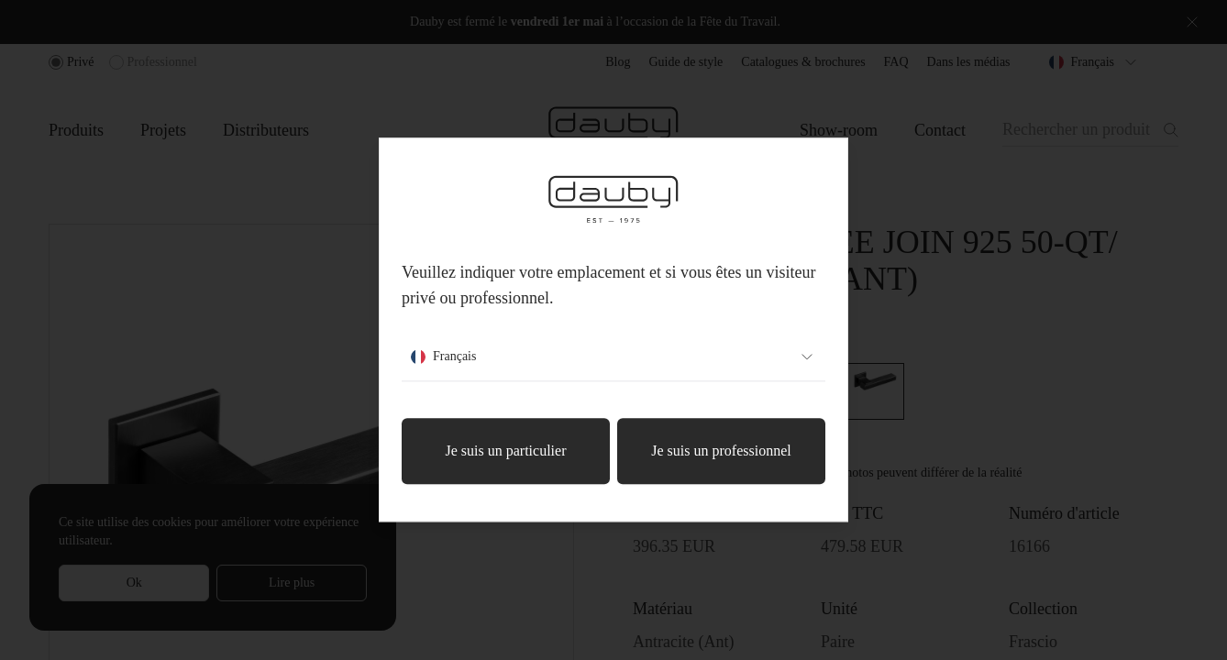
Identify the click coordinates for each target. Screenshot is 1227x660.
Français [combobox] (613, 357)
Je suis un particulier (506, 451)
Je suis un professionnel (720, 451)
